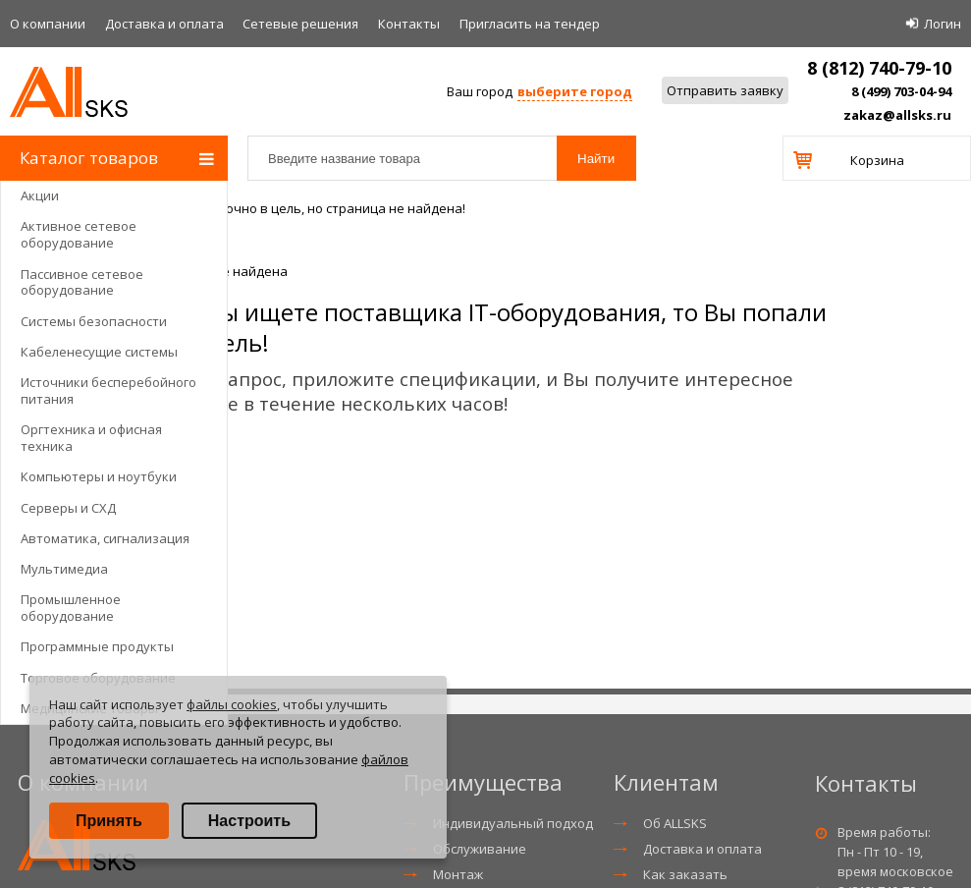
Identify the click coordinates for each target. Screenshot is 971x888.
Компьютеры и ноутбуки (99, 476)
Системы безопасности (94, 321)
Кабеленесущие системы (99, 352)
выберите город (574, 91)
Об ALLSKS (675, 823)
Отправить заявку (725, 90)
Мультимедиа (64, 569)
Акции (40, 195)
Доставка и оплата (164, 23)
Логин (942, 23)
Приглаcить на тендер (529, 23)
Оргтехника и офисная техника (91, 437)
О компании (47, 23)
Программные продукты (97, 646)
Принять (109, 820)
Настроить (249, 820)
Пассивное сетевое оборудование (82, 282)
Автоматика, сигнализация (105, 538)
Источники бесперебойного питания (108, 390)
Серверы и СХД (68, 508)
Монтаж (458, 874)
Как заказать (685, 874)
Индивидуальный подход (513, 823)
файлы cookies (232, 704)
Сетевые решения (300, 23)
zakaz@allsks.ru (897, 115)
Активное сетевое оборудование (78, 234)
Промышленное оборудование (71, 607)
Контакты (409, 23)
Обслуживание (479, 849)
